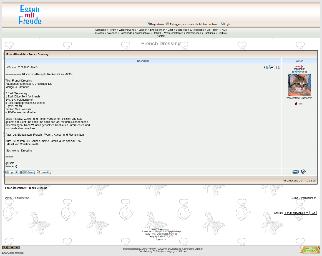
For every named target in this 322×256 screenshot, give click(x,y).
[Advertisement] (188, 14)
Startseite (100, 29)
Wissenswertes (127, 29)
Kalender (112, 33)
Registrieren (155, 24)
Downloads (126, 33)
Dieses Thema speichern (17, 197)
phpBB (154, 231)
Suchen (99, 33)
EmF (160, 236)
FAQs (223, 29)
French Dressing (38, 54)
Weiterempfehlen (173, 33)
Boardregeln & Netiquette (190, 29)
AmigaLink (173, 234)
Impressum (161, 239)
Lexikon (142, 29)
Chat (170, 29)
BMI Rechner (157, 29)
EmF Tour (212, 29)
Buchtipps (209, 33)
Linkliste (222, 33)
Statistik (157, 33)
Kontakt (161, 36)
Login (225, 24)
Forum (112, 29)
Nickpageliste (142, 33)
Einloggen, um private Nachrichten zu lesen (192, 24)
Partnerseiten (193, 33)
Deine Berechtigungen (304, 197)
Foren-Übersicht (16, 54)
